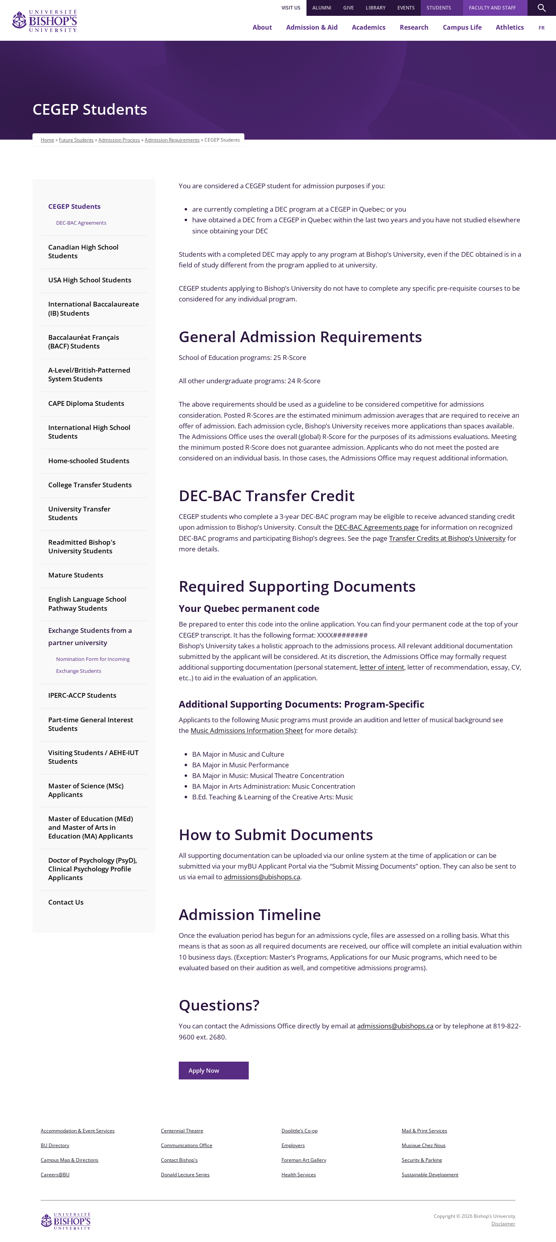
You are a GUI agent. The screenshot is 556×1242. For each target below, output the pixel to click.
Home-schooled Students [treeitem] (88, 460)
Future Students (76, 139)
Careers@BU (55, 1174)
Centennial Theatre (182, 1130)
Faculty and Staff (492, 7)
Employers (293, 1145)
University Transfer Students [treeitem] (79, 513)
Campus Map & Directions (69, 1160)
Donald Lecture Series (185, 1174)
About (262, 27)
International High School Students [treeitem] (89, 432)
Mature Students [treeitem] (75, 574)
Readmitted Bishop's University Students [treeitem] (81, 546)
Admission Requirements (172, 139)
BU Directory (55, 1145)
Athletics (510, 27)
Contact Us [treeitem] (65, 902)
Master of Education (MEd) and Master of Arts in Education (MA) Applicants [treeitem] (90, 827)
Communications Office (186, 1145)
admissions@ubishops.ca (262, 876)
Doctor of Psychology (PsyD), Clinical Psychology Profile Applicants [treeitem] (92, 869)
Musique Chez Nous (424, 1145)
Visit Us (291, 7)
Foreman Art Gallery (304, 1160)
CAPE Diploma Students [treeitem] (86, 403)
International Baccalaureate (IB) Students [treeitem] (93, 308)
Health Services (299, 1174)
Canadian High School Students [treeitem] (83, 251)
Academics (369, 27)
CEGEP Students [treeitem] (74, 206)
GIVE (348, 7)
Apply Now (204, 1070)
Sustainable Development (430, 1174)
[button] (542, 8)
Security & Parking (422, 1160)
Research (414, 27)
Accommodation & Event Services (78, 1130)
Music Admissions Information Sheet (247, 730)
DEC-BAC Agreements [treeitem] (81, 222)
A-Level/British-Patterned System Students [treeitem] (89, 374)
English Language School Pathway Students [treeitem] (87, 603)
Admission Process (119, 139)
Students (439, 7)
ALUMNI (321, 7)
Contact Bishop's (179, 1160)
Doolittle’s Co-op (300, 1130)
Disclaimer (503, 1223)
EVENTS (406, 7)
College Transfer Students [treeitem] (90, 484)
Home (47, 139)
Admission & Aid (312, 27)
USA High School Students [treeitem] (89, 279)
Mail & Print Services (424, 1130)
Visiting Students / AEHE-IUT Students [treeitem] (93, 757)
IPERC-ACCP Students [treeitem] (82, 695)
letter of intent (381, 667)
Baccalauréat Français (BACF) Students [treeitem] (83, 341)
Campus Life (462, 27)
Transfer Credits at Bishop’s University (447, 538)
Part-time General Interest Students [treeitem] (90, 724)
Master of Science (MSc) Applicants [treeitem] (85, 790)
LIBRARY (376, 7)
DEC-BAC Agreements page (377, 527)
